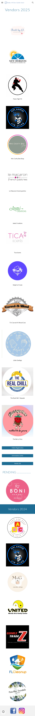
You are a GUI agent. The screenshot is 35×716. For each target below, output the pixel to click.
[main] (17, 10)
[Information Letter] (17, 456)
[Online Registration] (17, 448)
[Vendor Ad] (17, 463)
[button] (2, 2)
